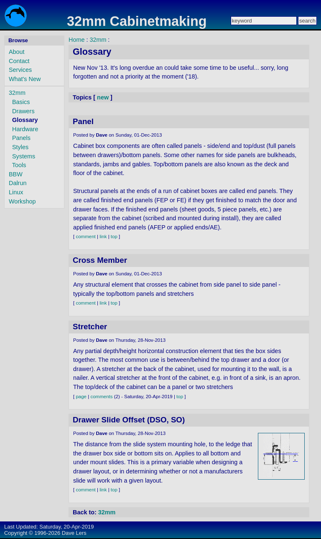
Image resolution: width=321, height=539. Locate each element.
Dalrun (17, 183)
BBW (16, 174)
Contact (19, 61)
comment (85, 236)
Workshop (22, 201)
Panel (83, 121)
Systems (23, 156)
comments (101, 396)
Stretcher (90, 326)
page (81, 396)
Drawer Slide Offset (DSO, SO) (129, 419)
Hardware (25, 129)
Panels (21, 138)
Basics (21, 102)
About (17, 51)
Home (76, 39)
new (102, 97)
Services (20, 69)
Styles (20, 147)
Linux (16, 192)
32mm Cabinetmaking (137, 21)
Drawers (23, 111)
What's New (25, 79)
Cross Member (100, 260)
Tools (19, 165)
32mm (17, 92)
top (114, 236)
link (103, 236)
